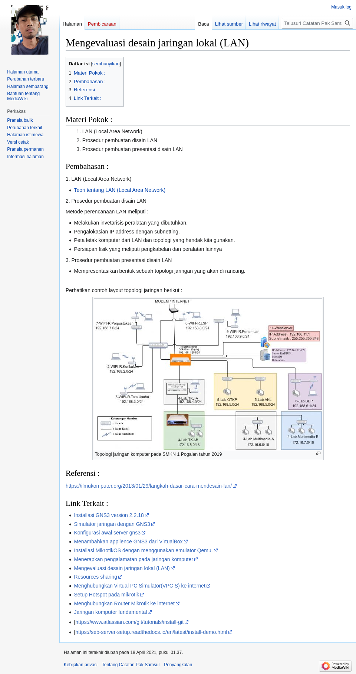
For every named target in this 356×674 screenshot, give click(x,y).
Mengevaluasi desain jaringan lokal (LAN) (121, 568)
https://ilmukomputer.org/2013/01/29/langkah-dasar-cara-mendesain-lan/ (149, 486)
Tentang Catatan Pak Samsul (130, 664)
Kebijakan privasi (81, 664)
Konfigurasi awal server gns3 (107, 533)
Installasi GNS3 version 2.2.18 (109, 515)
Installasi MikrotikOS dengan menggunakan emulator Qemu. (143, 550)
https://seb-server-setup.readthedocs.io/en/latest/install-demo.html (151, 632)
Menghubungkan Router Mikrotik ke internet (124, 603)
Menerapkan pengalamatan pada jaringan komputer (133, 559)
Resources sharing (95, 577)
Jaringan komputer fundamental (110, 612)
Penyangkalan (178, 664)
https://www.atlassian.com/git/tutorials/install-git (129, 622)
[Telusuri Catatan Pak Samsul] (317, 23)
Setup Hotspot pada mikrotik (106, 595)
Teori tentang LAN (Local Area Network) (119, 190)
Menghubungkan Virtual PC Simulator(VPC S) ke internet (139, 586)
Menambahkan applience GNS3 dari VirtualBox (128, 541)
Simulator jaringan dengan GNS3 (112, 524)
